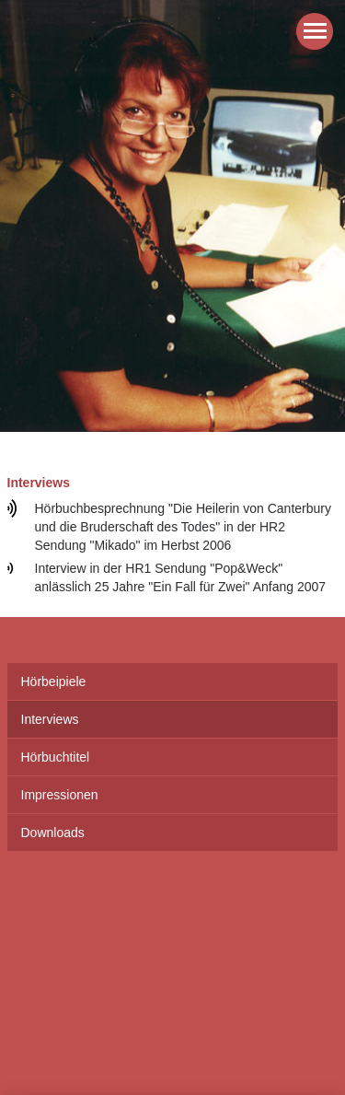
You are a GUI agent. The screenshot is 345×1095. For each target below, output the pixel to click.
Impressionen (59, 794)
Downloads (53, 832)
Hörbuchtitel (55, 757)
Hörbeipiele (53, 681)
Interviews (50, 719)
